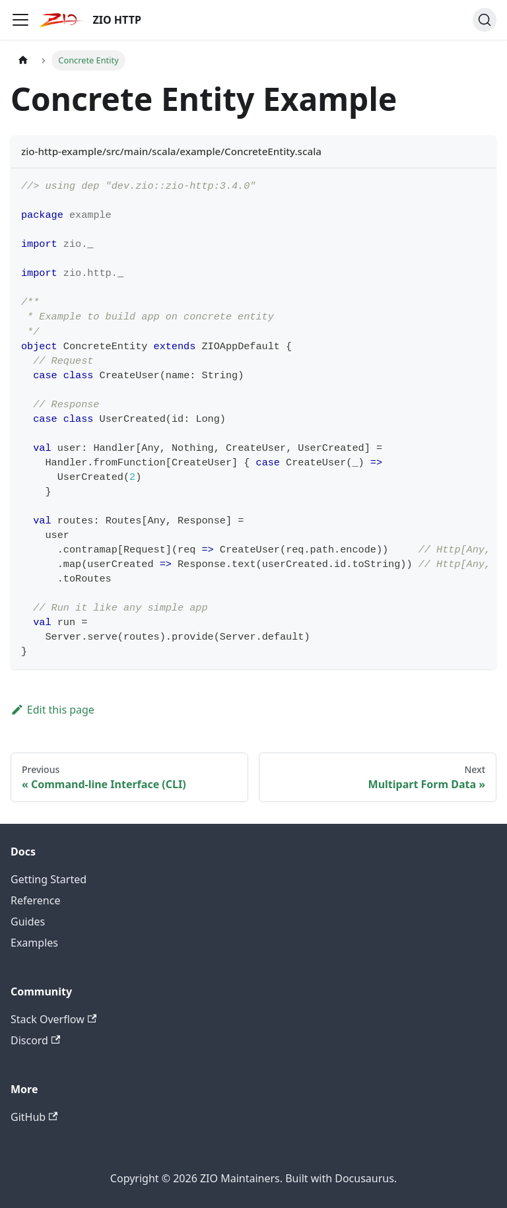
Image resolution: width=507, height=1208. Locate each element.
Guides (28, 921)
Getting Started (48, 879)
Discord (35, 1040)
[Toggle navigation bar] (20, 20)
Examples (34, 942)
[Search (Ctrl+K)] (484, 20)
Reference (35, 900)
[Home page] (23, 60)
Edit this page (52, 709)
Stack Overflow (53, 1019)
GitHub (34, 1117)
